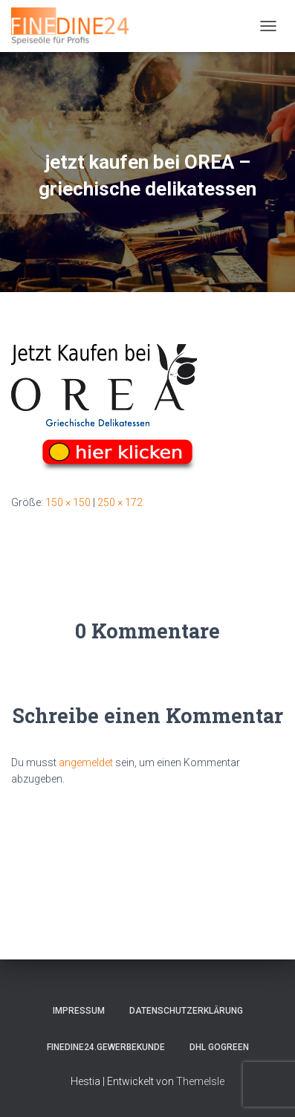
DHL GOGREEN (219, 1047)
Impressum (79, 1011)
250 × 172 (120, 502)
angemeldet (86, 762)
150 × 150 (68, 502)
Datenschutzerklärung (186, 1011)
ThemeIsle (200, 1081)
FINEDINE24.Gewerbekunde (106, 1047)
